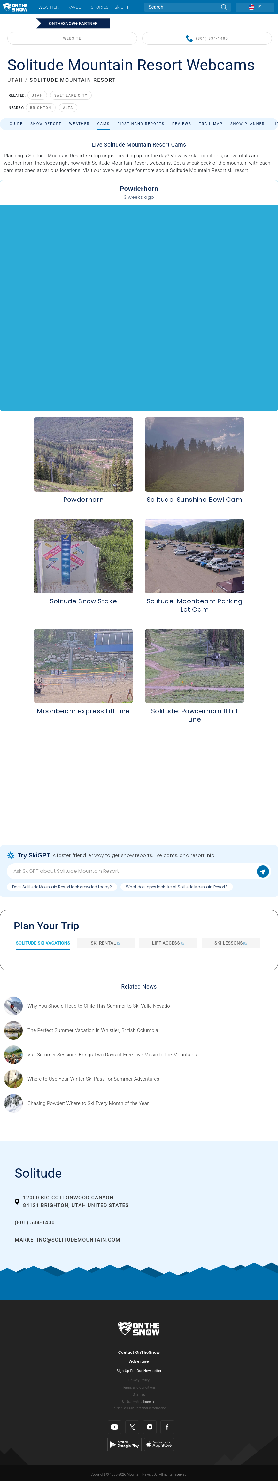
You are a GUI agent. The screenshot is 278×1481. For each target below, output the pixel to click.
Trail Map (211, 124)
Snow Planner (247, 124)
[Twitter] (132, 1427)
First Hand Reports (141, 124)
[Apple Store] (159, 1444)
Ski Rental (105, 943)
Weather (48, 7)
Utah (37, 95)
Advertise (139, 1361)
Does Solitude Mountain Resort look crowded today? (62, 886)
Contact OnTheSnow (139, 1352)
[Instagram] (150, 1427)
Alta (68, 108)
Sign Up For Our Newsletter (139, 1371)
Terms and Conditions (139, 1387)
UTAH (15, 80)
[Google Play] (124, 1444)
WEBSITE (72, 38)
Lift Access (168, 943)
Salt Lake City (71, 95)
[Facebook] (167, 1427)
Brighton (40, 108)
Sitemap (139, 1394)
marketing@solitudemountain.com (67, 1240)
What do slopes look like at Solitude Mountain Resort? (177, 886)
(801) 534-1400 (207, 39)
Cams (103, 124)
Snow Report (45, 124)
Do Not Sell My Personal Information (138, 1408)
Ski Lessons (230, 943)
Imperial (149, 1401)
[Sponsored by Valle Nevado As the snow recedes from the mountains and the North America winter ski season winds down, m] (98, 1006)
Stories (99, 7)
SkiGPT (121, 7)
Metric (137, 1401)
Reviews (181, 124)
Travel (73, 7)
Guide (16, 124)
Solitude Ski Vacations (43, 943)
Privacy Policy (139, 1380)
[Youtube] (114, 1427)
